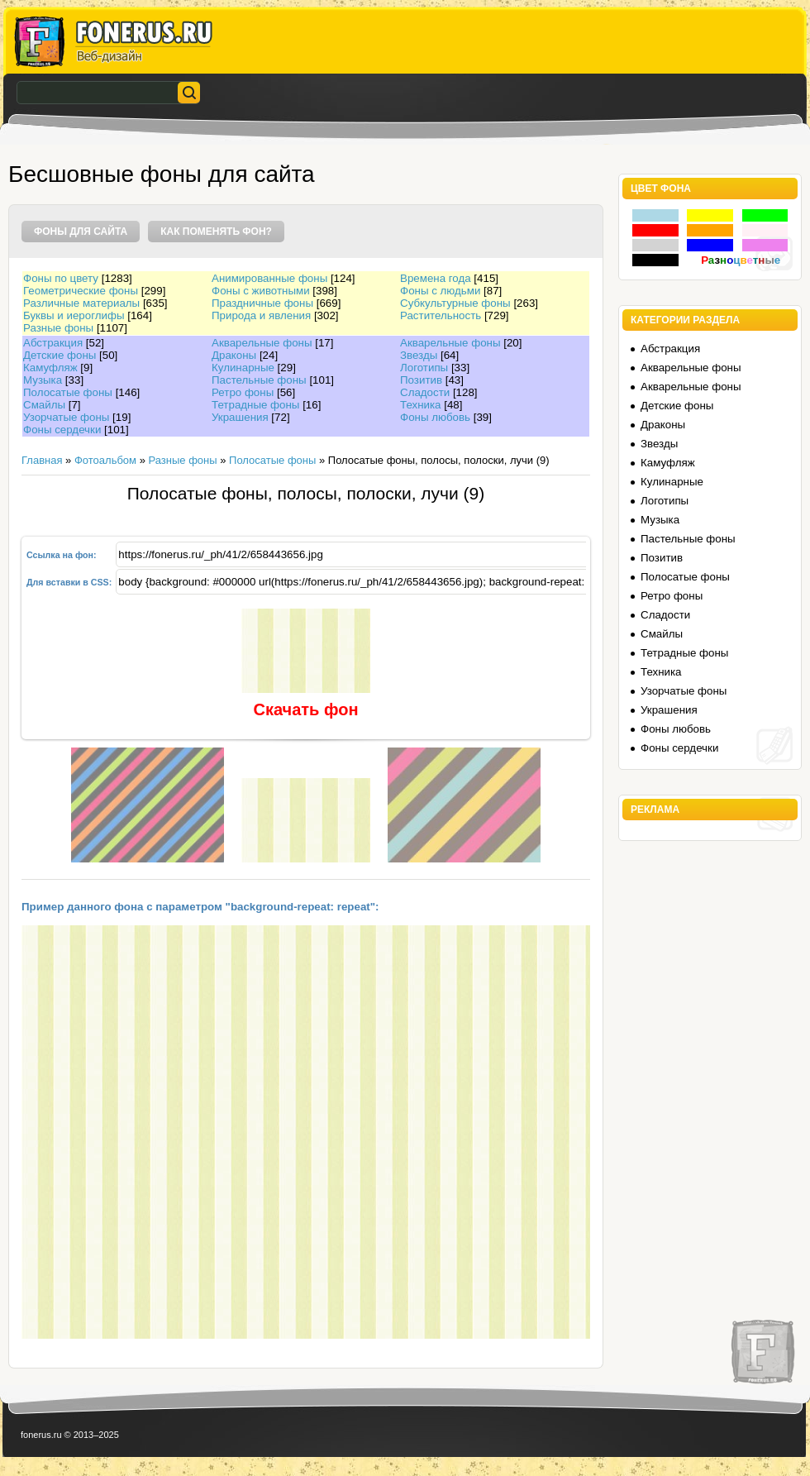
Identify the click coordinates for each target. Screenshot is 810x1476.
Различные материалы (81, 303)
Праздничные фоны (262, 303)
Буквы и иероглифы (73, 315)
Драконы (234, 355)
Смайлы (44, 405)
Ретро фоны (243, 392)
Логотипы (424, 367)
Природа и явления (261, 315)
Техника (420, 405)
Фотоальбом (105, 460)
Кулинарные (243, 367)
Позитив (421, 380)
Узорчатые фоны (66, 417)
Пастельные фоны (259, 380)
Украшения (240, 417)
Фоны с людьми (440, 290)
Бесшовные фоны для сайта (161, 174)
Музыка (42, 380)
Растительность (440, 315)
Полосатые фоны (67, 392)
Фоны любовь (435, 417)
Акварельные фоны (262, 343)
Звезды (418, 355)
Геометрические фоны (80, 290)
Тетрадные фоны (255, 405)
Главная (41, 460)
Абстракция (53, 343)
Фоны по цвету (60, 278)
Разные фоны (58, 328)
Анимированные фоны (269, 278)
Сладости (425, 392)
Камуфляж (50, 367)
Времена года (435, 278)
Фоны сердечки (62, 429)
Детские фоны (59, 355)
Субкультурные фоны (455, 303)
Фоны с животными (261, 290)
